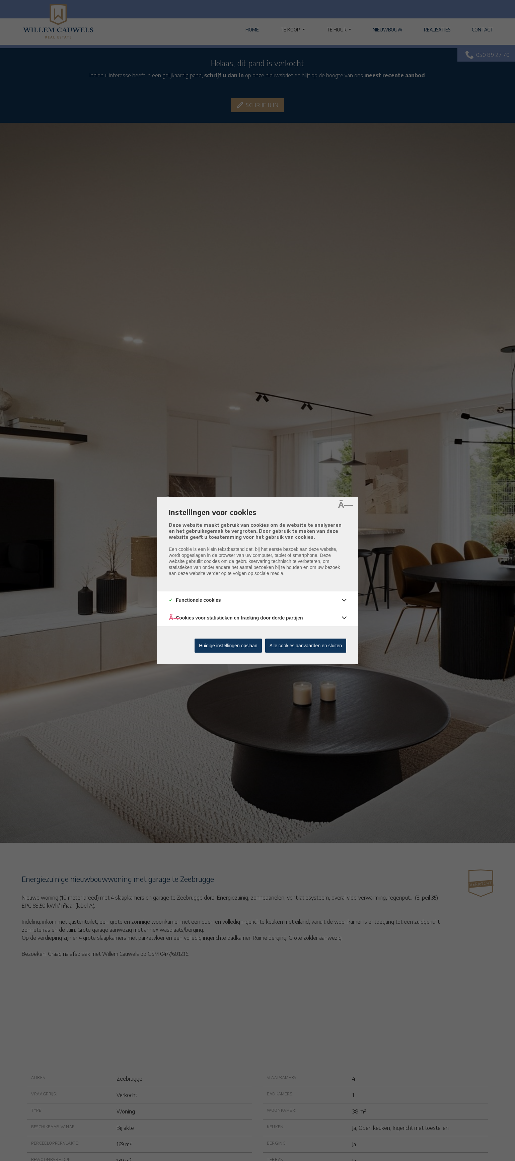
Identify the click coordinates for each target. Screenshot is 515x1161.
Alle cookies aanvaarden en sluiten (306, 645)
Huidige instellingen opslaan (228, 645)
